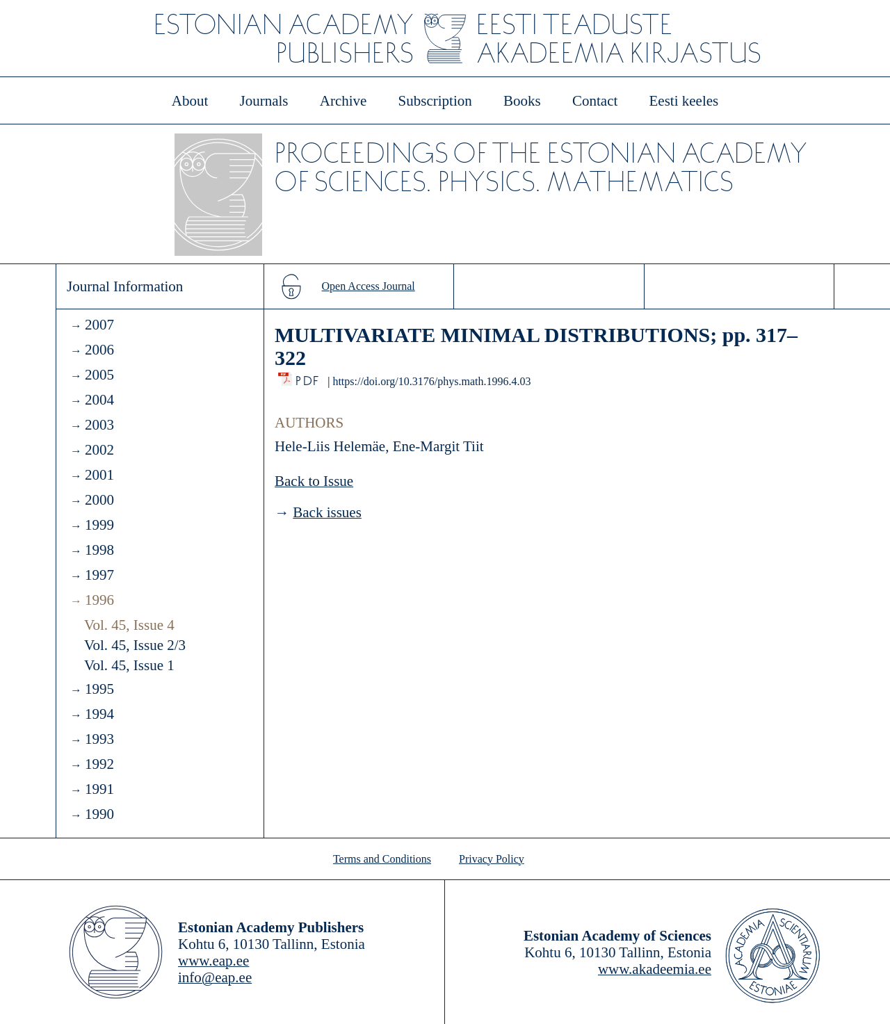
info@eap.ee (215, 977)
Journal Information (125, 286)
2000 (99, 499)
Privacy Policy (491, 859)
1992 (99, 764)
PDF (308, 377)
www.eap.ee (213, 960)
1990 (99, 814)
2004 (99, 399)
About (190, 100)
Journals (263, 100)
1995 (99, 689)
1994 (99, 714)
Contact (594, 100)
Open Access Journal (368, 286)
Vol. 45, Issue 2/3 (135, 645)
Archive (343, 100)
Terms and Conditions (382, 859)
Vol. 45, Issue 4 (129, 625)
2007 (99, 324)
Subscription (435, 100)
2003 (99, 424)
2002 (99, 449)
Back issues (327, 512)
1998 (99, 550)
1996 (99, 600)
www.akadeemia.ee (654, 969)
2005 (99, 374)
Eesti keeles (684, 100)
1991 (99, 789)
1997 (99, 575)
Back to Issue (314, 481)
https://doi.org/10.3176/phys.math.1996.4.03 (431, 381)
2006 (99, 349)
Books (522, 100)
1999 (99, 525)
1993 (99, 739)
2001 (99, 474)
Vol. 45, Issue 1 (129, 665)
